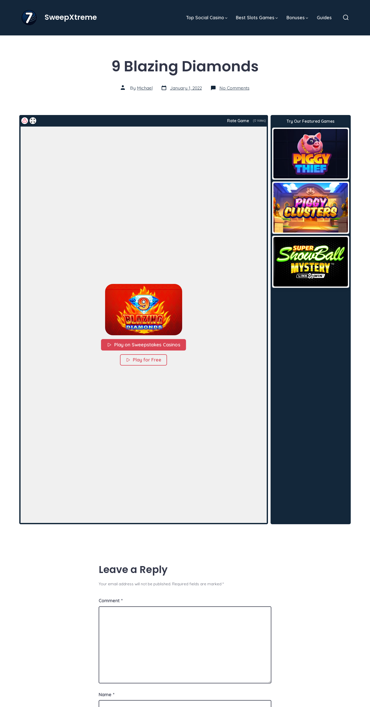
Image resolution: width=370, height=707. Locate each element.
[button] (143, 309)
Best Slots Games (257, 17)
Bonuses (297, 17)
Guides (324, 17)
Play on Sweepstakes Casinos (143, 344)
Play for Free (143, 360)
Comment (111, 600)
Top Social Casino (206, 17)
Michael (145, 88)
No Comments (234, 88)
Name (106, 694)
